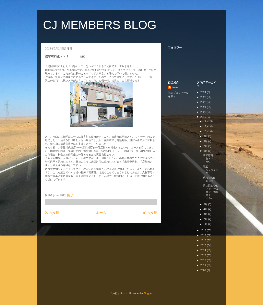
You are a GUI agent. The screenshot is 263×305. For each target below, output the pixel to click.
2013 (203, 255)
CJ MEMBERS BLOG (100, 24)
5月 (205, 204)
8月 (205, 141)
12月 (206, 121)
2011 (203, 265)
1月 (205, 224)
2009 (203, 270)
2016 (203, 240)
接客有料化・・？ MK (214, 158)
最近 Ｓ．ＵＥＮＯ (217, 169)
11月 (206, 126)
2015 (203, 245)
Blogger (148, 293)
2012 (203, 260)
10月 (206, 131)
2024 (203, 92)
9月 (205, 136)
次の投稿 (52, 213)
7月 (205, 146)
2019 (203, 116)
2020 (203, 111)
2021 (203, 107)
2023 (203, 97)
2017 (203, 235)
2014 (203, 250)
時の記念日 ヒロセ (213, 179)
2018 (203, 230)
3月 (205, 214)
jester (175, 87)
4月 (205, 209)
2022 (203, 101)
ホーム (101, 213)
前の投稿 (150, 213)
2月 (205, 219)
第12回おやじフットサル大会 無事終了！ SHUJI (212, 191)
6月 (205, 151)
